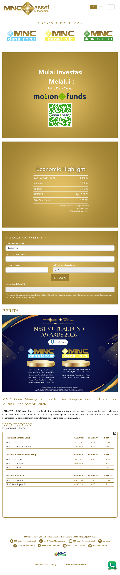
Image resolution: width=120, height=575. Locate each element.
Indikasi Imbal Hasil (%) (64, 265)
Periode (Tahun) (12, 265)
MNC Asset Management (25, 541)
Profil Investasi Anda (14, 243)
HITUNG (60, 277)
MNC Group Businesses (76, 564)
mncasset (107, 541)
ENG (101, 7)
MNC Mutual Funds (26, 545)
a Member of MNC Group (44, 564)
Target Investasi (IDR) (15, 254)
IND (93, 7)
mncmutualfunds (100, 545)
